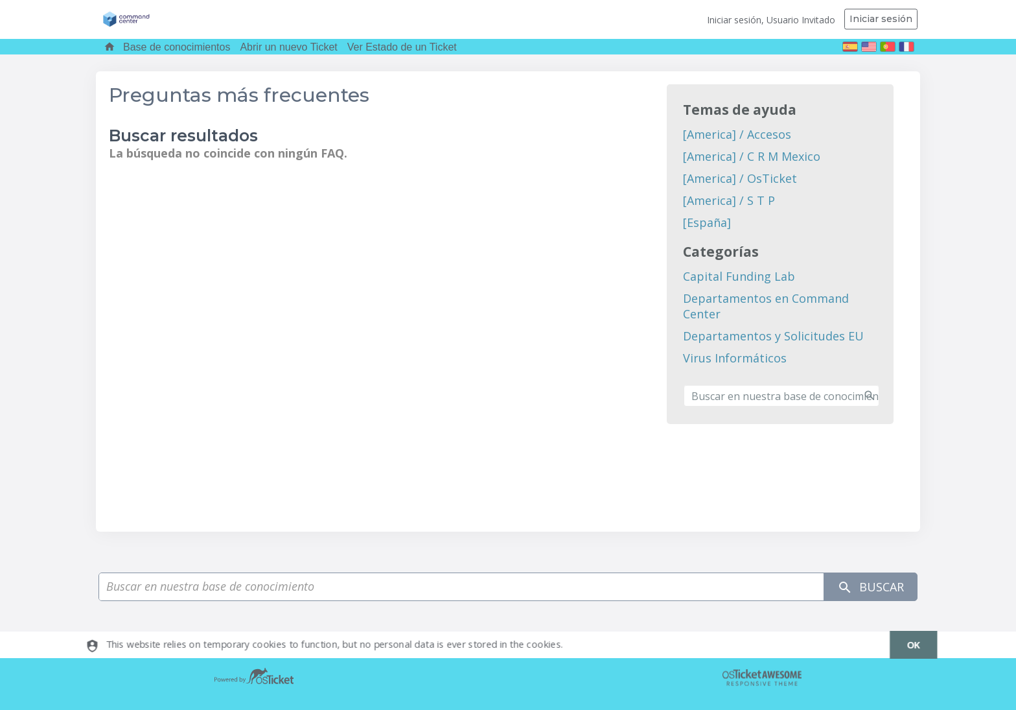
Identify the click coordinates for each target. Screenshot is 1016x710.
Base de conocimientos (176, 47)
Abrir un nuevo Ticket (288, 47)
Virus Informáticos (735, 358)
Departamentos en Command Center (766, 306)
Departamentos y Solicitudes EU (773, 336)
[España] (707, 222)
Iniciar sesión (880, 19)
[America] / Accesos (737, 134)
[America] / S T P (729, 200)
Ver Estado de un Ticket (402, 47)
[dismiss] (906, 645)
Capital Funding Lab (739, 276)
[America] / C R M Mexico (751, 156)
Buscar (870, 587)
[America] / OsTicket (740, 178)
